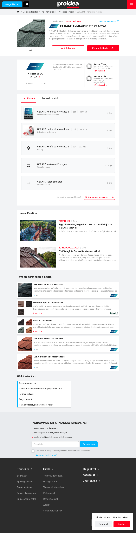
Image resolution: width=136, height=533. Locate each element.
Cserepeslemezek (66, 12)
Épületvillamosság (26, 482)
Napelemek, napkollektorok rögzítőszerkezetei (94, 383)
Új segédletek (50, 470)
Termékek (23, 458)
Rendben (122, 524)
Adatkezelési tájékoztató (46, 444)
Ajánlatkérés (68, 48)
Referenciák (49, 482)
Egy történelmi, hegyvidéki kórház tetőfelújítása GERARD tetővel (68, 232)
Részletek (103, 524)
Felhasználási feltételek (81, 529)
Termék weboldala (107, 21)
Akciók (46, 494)
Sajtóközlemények (52, 500)
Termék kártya (68, 290)
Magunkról (89, 458)
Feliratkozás (89, 433)
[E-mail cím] (55, 433)
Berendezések (24, 476)
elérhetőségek (99, 71)
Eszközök (22, 465)
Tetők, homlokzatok (48, 12)
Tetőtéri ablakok (42, 388)
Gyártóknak (90, 469)
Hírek (46, 458)
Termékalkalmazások (54, 476)
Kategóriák (10, 4)
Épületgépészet (25, 470)
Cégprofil (35, 75)
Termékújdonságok (53, 465)
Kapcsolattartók (103, 48)
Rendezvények (50, 488)
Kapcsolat (89, 464)
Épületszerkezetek (30, 12)
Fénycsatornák (94, 388)
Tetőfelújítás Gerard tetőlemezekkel (68, 258)
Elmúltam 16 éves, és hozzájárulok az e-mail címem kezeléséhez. (63, 440)
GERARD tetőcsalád (73, 21)
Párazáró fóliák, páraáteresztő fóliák (42, 394)
